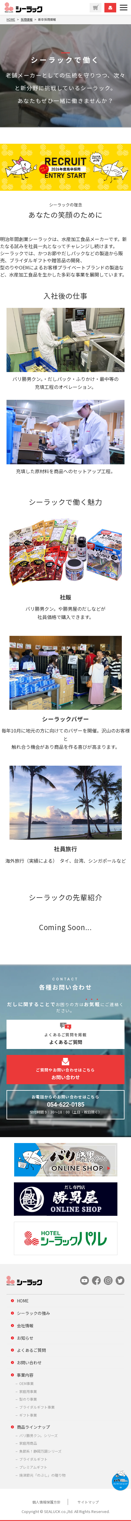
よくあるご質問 (31, 1350)
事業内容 (25, 1375)
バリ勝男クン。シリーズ (38, 1435)
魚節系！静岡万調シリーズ (40, 1451)
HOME (23, 1301)
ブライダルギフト (33, 1459)
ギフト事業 (28, 1414)
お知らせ (25, 1338)
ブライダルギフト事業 (37, 1407)
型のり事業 (28, 1399)
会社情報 (25, 1325)
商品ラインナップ (33, 1427)
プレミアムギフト (33, 1467)
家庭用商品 (28, 1443)
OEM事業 (26, 1383)
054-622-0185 (65, 1105)
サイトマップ (88, 1501)
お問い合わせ (29, 1362)
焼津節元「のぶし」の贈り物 (42, 1475)
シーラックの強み (33, 1313)
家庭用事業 (28, 1391)
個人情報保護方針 (46, 1501)
